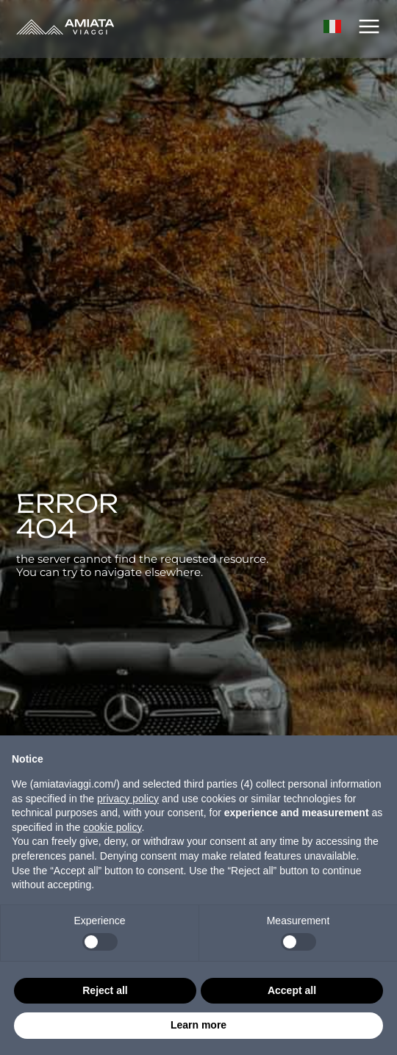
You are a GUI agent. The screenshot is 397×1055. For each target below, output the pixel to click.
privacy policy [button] (128, 798)
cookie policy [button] (112, 827)
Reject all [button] (104, 990)
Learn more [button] (198, 1025)
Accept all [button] (292, 990)
